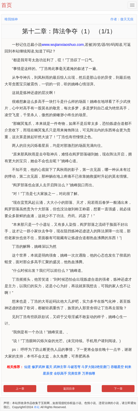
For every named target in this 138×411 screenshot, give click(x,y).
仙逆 (27, 367)
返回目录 (69, 388)
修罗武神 (38, 367)
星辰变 (48, 373)
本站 (37, 407)
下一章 (118, 388)
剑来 (128, 367)
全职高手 (60, 373)
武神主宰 (60, 367)
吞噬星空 (117, 367)
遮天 (49, 367)
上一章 (20, 388)
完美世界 (74, 373)
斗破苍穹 (74, 367)
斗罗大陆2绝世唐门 (95, 367)
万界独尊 (88, 373)
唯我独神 (11, 19)
